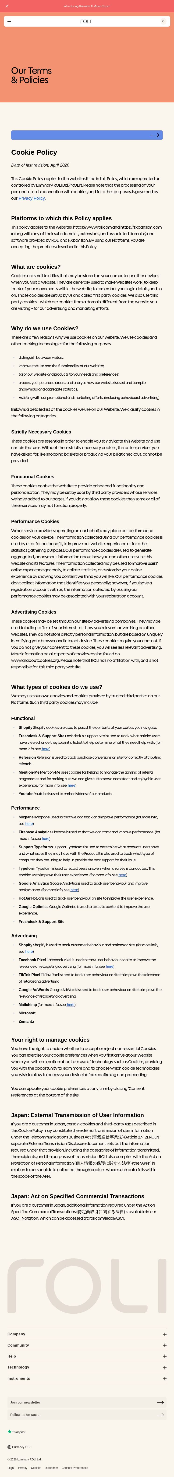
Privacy (22, 1468)
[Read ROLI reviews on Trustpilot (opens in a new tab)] (16, 1431)
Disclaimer (51, 1468)
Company (87, 1334)
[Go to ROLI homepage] (86, 21)
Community (87, 1345)
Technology (87, 1367)
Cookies (36, 1468)
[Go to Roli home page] (87, 1286)
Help (87, 1356)
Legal (10, 1468)
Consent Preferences (75, 1468)
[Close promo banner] (7, 6)
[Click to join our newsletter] (87, 1402)
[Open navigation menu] (9, 21)
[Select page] (87, 135)
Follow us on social (87, 1415)
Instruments (87, 1378)
